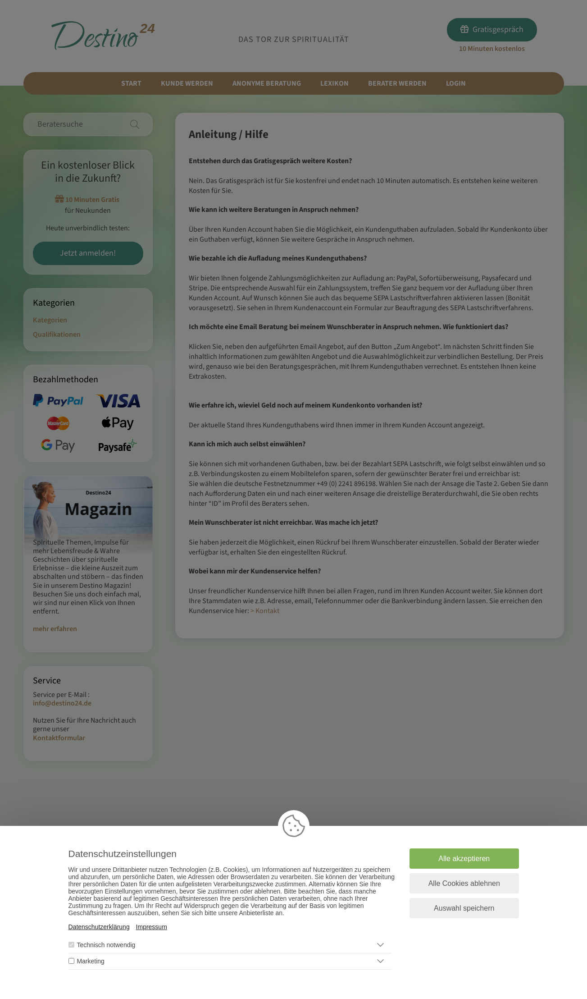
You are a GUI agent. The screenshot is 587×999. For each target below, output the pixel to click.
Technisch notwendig (106, 945)
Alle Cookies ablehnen (464, 883)
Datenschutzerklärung (99, 926)
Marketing (90, 961)
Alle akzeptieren (464, 858)
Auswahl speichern (464, 908)
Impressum (151, 926)
